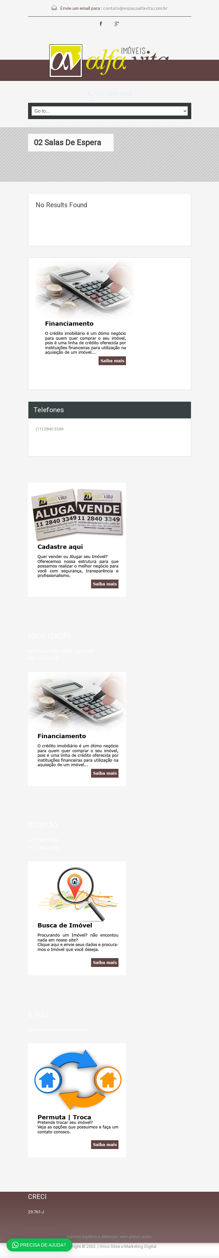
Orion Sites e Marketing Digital (128, 1246)
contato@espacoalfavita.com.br (58, 1029)
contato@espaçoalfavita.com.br (135, 8)
